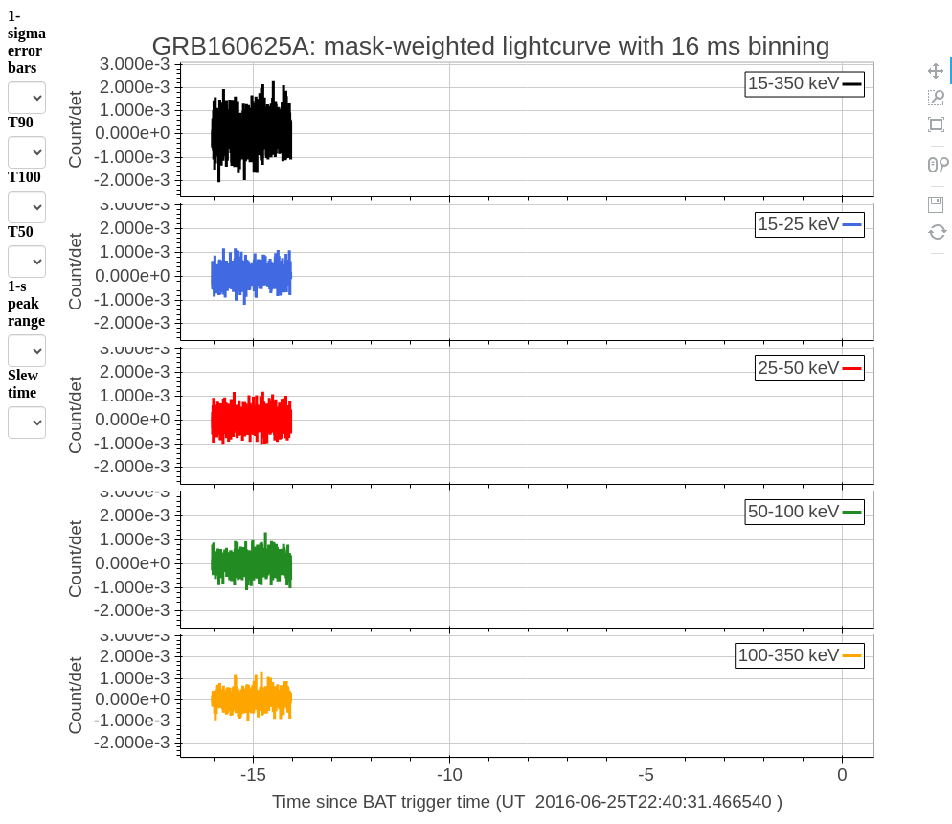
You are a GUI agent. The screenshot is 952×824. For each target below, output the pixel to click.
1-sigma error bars (27, 42)
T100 (24, 177)
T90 (21, 122)
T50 (21, 231)
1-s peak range (26, 303)
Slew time (23, 384)
